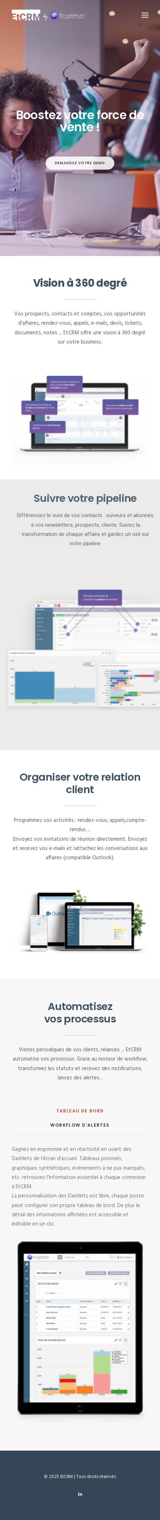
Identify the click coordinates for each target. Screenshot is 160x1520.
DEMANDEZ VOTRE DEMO (80, 181)
